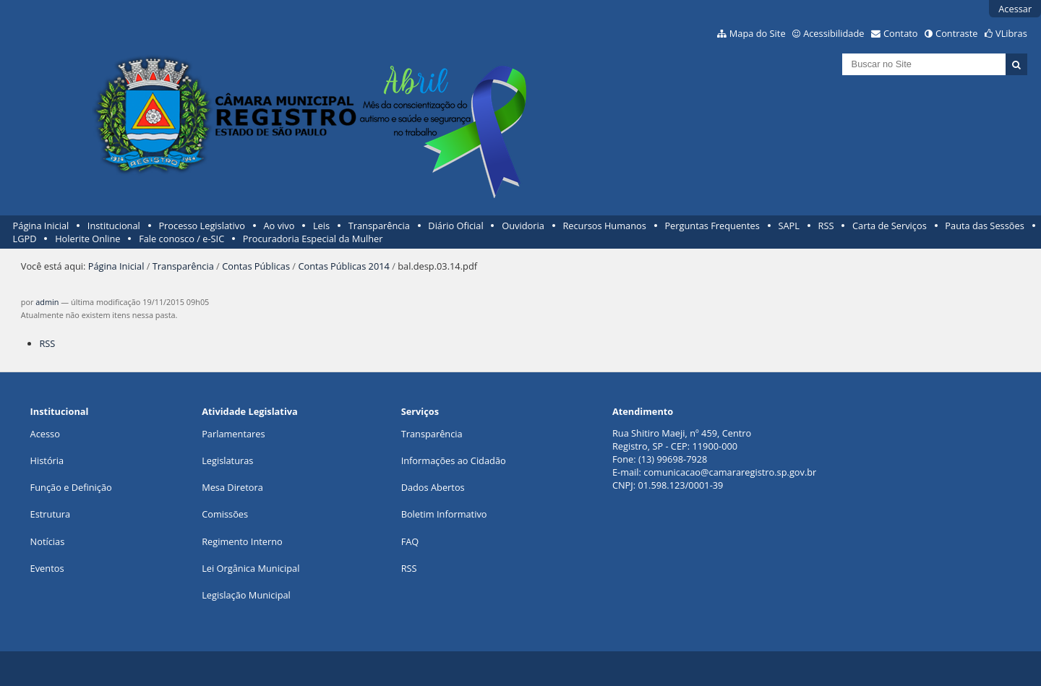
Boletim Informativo (444, 513)
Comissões (225, 513)
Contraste (956, 33)
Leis (321, 225)
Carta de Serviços (889, 225)
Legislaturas (227, 460)
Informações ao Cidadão (453, 460)
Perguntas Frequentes (711, 225)
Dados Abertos (433, 487)
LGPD (25, 238)
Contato (900, 33)
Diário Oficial (455, 225)
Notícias (47, 541)
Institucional (113, 225)
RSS (826, 225)
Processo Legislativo (201, 225)
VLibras (1011, 33)
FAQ (410, 541)
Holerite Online (87, 238)
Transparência (379, 225)
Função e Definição (71, 487)
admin (47, 301)
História (47, 460)
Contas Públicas (256, 266)
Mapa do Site (757, 33)
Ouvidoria (523, 225)
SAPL (789, 225)
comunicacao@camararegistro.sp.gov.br (729, 472)
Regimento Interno (242, 541)
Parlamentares (233, 433)
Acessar (1015, 8)
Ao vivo (279, 225)
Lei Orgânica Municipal (250, 568)
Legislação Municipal (246, 594)
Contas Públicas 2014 (343, 266)
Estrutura (50, 513)
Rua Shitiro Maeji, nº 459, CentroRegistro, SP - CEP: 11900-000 (681, 439)
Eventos (47, 568)
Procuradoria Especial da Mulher (313, 238)
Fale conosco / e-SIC (181, 238)
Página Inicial (41, 225)
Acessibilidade (833, 33)
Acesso (45, 433)
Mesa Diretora (232, 487)
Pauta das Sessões (984, 225)
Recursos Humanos (604, 225)
